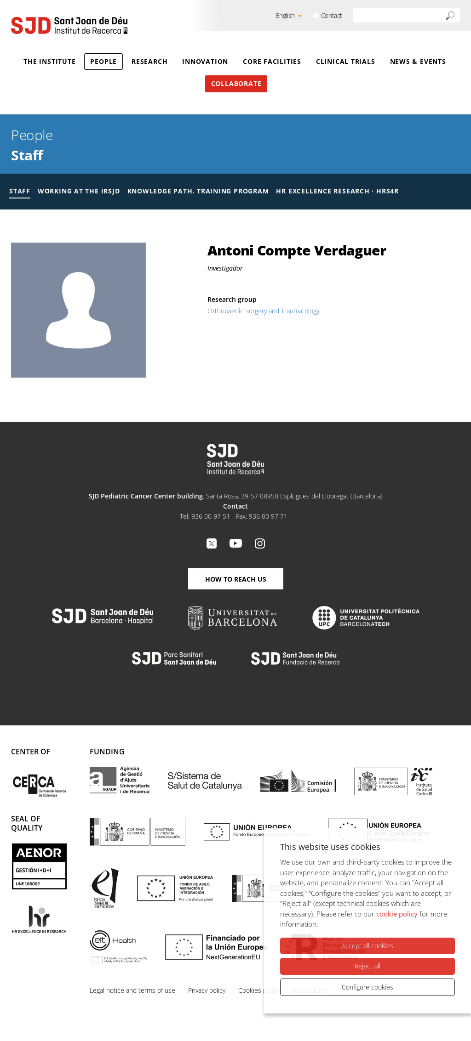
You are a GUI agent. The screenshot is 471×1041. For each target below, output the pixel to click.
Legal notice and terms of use (132, 990)
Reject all (367, 966)
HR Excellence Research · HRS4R (337, 191)
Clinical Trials (345, 61)
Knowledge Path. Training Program (198, 191)
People (103, 61)
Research (149, 61)
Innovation (205, 61)
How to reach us (235, 579)
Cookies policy (258, 990)
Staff (27, 155)
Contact (331, 15)
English (285, 15)
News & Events (418, 61)
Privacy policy (206, 990)
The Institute (49, 61)
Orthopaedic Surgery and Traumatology (263, 310)
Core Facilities (272, 61)
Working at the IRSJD (79, 191)
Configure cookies (367, 987)
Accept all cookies (367, 945)
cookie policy (397, 913)
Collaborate (236, 83)
